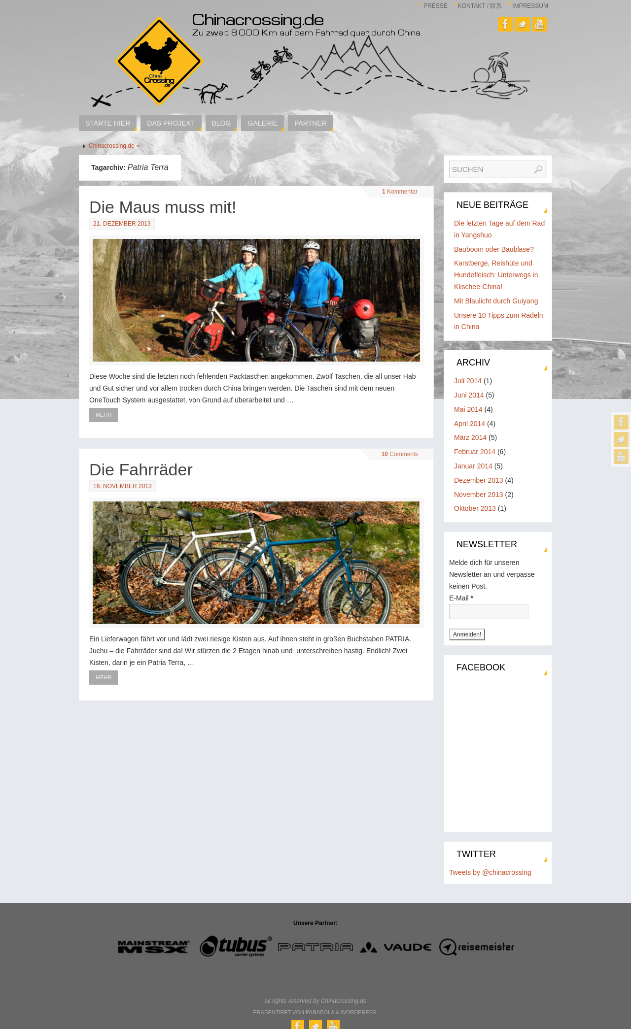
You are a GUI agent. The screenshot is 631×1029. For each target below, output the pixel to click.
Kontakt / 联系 (480, 5)
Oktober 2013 (475, 508)
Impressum (530, 5)
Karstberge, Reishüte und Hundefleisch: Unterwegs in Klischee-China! (496, 275)
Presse (435, 5)
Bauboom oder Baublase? (494, 249)
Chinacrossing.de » (114, 145)
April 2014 (469, 424)
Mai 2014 (468, 409)
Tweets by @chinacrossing (490, 872)
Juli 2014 (468, 381)
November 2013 (478, 494)
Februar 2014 (474, 452)
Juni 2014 (469, 395)
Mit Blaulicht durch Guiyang (496, 301)
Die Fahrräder (141, 469)
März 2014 (470, 437)
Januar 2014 (473, 466)
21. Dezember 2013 (122, 223)
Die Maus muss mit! (163, 207)
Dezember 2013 (478, 480)
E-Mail (461, 598)
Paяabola (320, 1012)
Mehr (103, 415)
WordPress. (359, 1012)
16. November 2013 (122, 486)
